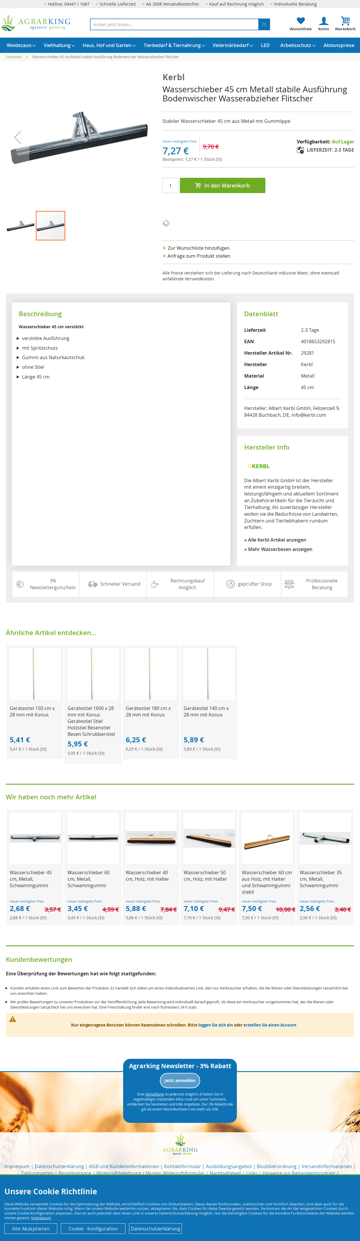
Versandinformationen (327, 1166)
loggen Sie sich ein (215, 1025)
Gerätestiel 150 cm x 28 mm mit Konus (32, 711)
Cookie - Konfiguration (93, 1228)
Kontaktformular (182, 1166)
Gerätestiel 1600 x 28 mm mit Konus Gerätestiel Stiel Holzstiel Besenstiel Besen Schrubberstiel (91, 721)
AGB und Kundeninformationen (124, 1166)
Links (251, 1173)
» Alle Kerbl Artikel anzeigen (275, 540)
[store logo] (36, 23)
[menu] (180, 45)
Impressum (17, 1166)
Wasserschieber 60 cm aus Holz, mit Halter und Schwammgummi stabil (267, 882)
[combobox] (180, 24)
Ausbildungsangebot (229, 1166)
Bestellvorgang (74, 1173)
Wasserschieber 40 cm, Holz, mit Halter (147, 875)
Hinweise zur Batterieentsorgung (298, 1173)
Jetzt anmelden (180, 1080)
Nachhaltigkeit (225, 1173)
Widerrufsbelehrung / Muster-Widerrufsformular (150, 1173)
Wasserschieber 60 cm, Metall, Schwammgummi (89, 879)
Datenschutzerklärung (59, 1166)
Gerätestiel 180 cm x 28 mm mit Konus (148, 711)
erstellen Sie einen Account (270, 1025)
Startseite (14, 56)
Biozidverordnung (277, 1166)
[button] (21, 225)
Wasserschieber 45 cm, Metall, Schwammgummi (31, 879)
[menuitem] (19, 45)
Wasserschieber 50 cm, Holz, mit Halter (205, 875)
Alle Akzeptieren (31, 1228)
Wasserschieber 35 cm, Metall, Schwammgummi (321, 879)
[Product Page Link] (35, 698)
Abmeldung (154, 1094)
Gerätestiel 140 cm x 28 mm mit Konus (206, 711)
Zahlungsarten (37, 1173)
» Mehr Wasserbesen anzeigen (278, 549)
